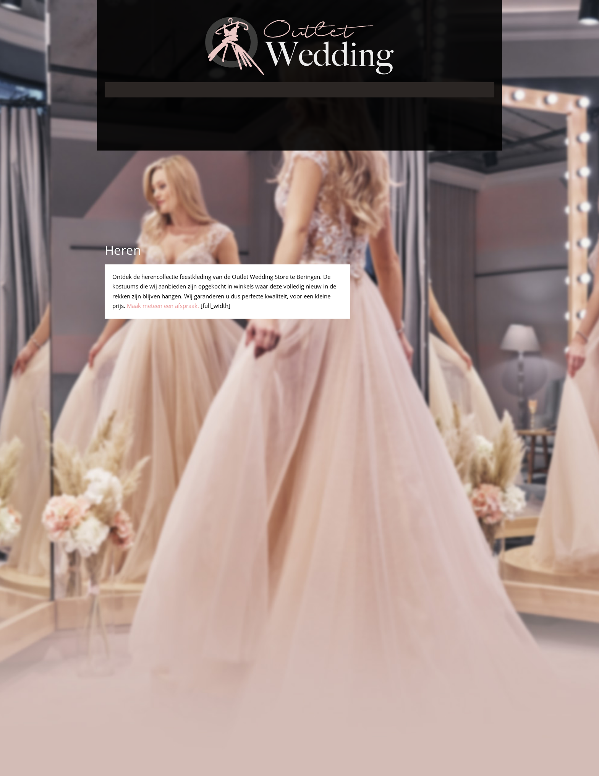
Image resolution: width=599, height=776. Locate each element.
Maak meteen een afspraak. (163, 305)
